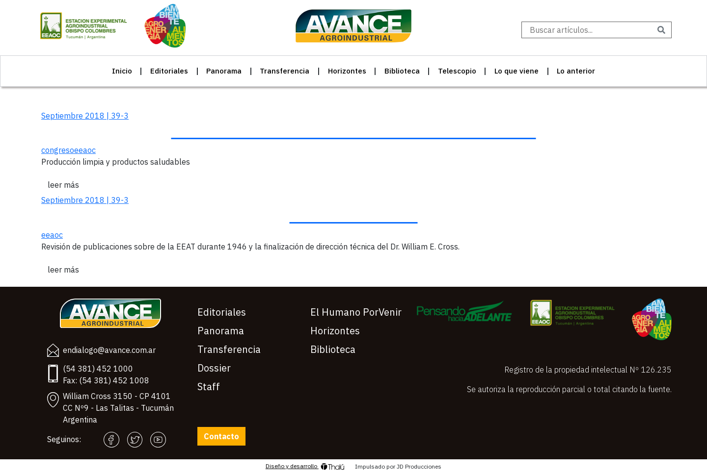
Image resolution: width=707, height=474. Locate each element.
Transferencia (284, 70)
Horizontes (347, 70)
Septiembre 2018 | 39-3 (85, 116)
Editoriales (169, 70)
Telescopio (457, 70)
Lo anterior (576, 70)
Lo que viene (516, 70)
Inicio (122, 70)
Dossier (214, 367)
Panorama (224, 70)
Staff (208, 386)
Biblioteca (402, 70)
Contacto (221, 436)
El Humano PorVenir (356, 312)
